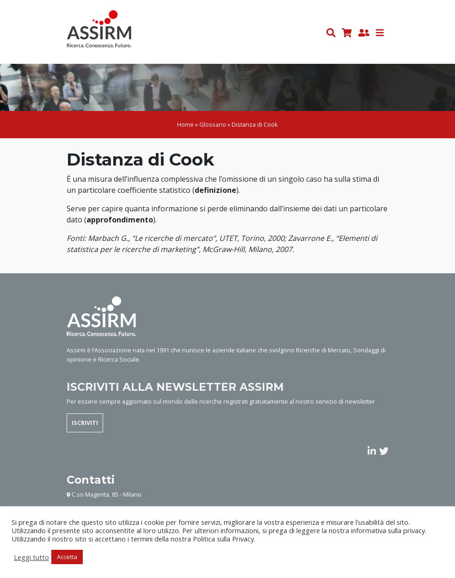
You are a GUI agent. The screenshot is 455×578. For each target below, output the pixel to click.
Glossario (212, 124)
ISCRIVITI (85, 422)
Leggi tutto (31, 557)
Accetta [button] (67, 557)
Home (185, 124)
